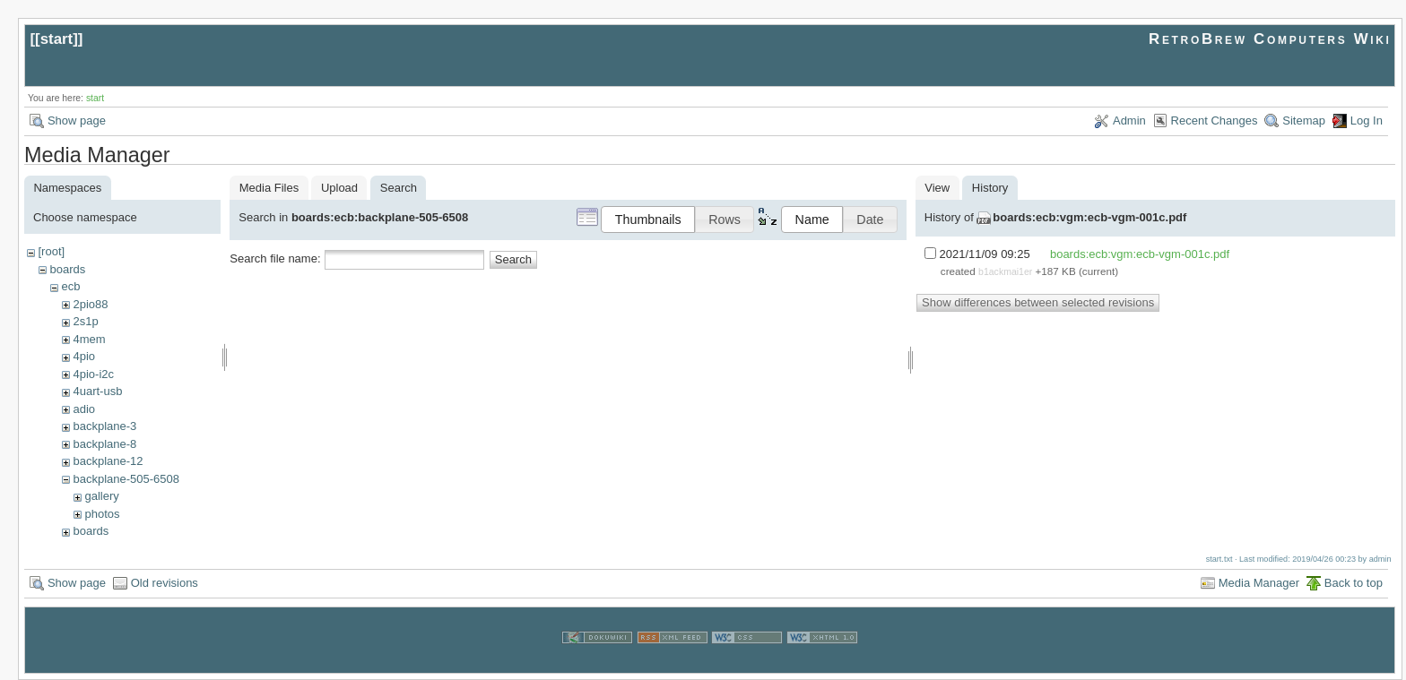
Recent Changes (1214, 120)
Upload (339, 187)
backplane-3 (104, 426)
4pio (84, 356)
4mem (89, 339)
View (937, 187)
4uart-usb (97, 391)
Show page (77, 120)
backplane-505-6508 (126, 479)
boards (67, 269)
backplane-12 (108, 461)
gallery (101, 496)
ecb (70, 286)
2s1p (85, 321)
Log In (1366, 120)
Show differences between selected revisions (1038, 302)
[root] (51, 251)
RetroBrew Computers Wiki (1270, 38)
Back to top (1353, 583)
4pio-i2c (93, 374)
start (57, 38)
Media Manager (1259, 583)
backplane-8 (104, 444)
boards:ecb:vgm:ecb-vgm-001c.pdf (1089, 217)
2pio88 (90, 304)
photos (101, 514)
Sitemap (1303, 120)
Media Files (269, 187)
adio (84, 409)
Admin (1129, 120)
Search (513, 259)
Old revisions (164, 583)
